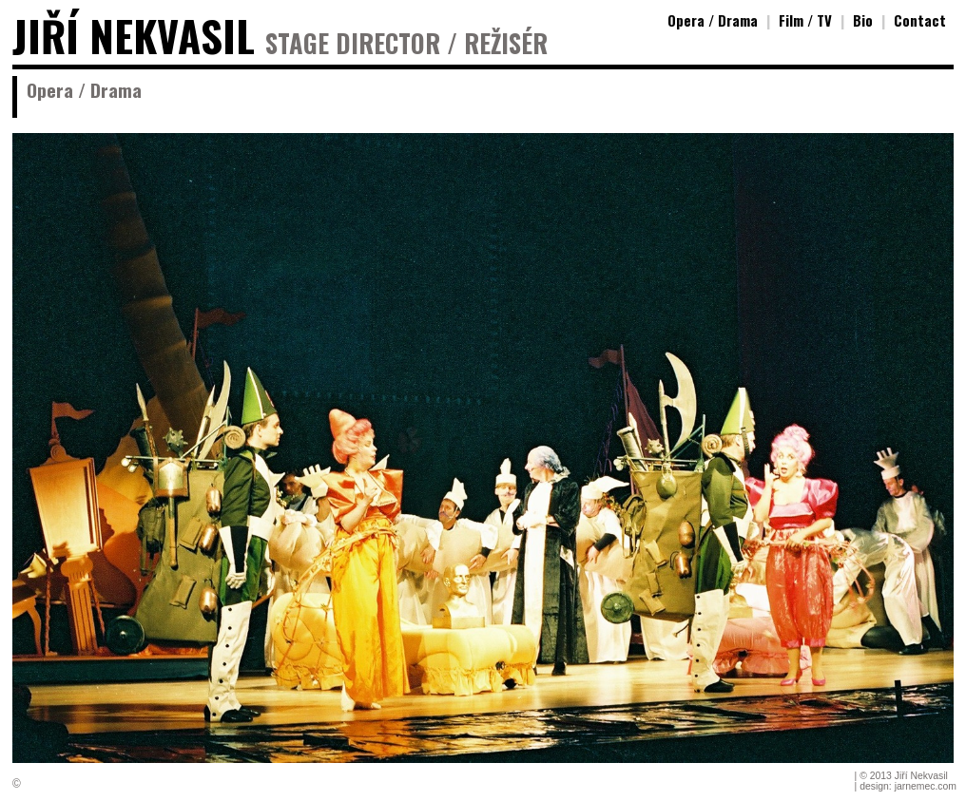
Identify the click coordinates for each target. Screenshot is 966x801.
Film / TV (805, 20)
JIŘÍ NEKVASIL (133, 36)
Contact (920, 20)
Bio (863, 20)
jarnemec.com (925, 786)
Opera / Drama (712, 20)
